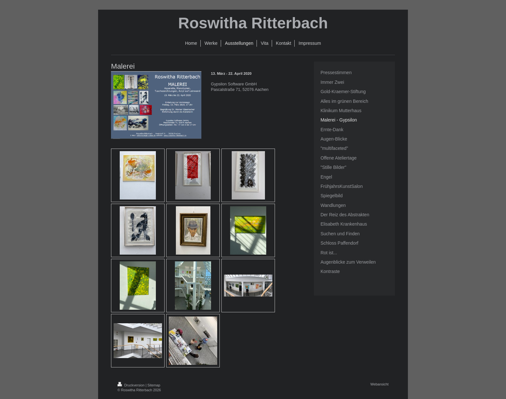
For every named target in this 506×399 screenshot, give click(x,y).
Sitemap (153, 385)
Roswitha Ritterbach (253, 23)
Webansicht (379, 384)
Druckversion (131, 385)
